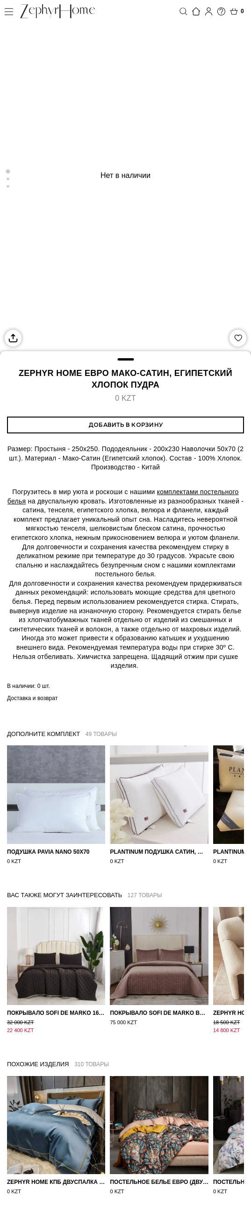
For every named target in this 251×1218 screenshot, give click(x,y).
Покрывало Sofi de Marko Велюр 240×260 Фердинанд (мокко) (159, 1013)
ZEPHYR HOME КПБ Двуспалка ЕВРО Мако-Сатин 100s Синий (56, 1174)
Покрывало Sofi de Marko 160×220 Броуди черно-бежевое (56, 1013)
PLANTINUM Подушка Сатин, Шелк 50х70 (159, 852)
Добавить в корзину (125, 424)
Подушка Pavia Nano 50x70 (48, 852)
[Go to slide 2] (8, 178)
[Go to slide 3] (8, 186)
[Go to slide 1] (8, 171)
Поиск (183, 11)
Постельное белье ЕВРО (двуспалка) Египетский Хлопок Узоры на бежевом (159, 1174)
